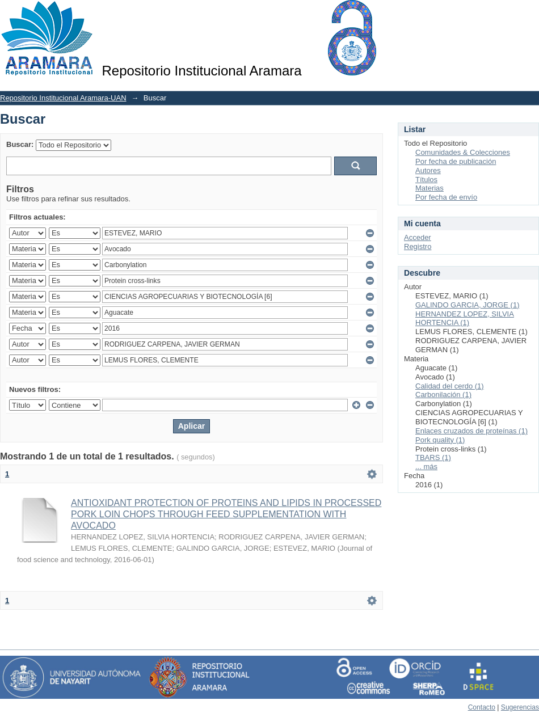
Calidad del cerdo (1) (449, 386)
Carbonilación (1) (443, 394)
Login (530, 14)
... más (426, 466)
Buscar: (19, 144)
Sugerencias (520, 707)
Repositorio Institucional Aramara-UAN (63, 98)
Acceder (417, 237)
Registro (417, 246)
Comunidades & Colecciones (462, 152)
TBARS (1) (433, 457)
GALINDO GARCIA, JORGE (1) (467, 305)
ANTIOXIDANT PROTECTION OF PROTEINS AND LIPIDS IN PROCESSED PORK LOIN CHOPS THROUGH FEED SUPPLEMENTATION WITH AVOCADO (226, 514)
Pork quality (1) (440, 440)
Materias (429, 188)
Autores (428, 170)
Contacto (481, 707)
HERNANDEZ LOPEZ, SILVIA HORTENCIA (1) (464, 318)
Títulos (426, 179)
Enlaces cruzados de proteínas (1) (471, 431)
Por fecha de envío (446, 197)
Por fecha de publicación (455, 161)
